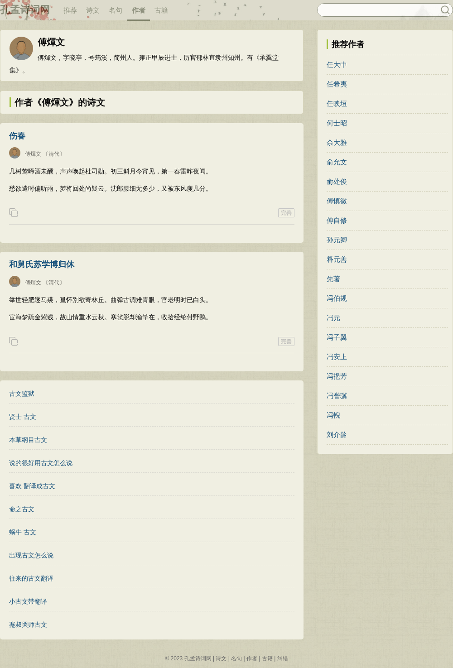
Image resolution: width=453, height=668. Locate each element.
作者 (138, 10)
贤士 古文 (22, 416)
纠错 (282, 658)
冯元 (333, 318)
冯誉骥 (337, 395)
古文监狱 (21, 393)
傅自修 (337, 220)
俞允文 (337, 162)
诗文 (93, 10)
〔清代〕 (54, 154)
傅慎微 (337, 201)
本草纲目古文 (28, 439)
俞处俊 (337, 181)
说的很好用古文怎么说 (40, 462)
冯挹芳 (337, 376)
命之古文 (21, 509)
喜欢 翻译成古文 (32, 486)
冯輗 (333, 415)
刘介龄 (337, 434)
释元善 (337, 259)
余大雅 (337, 142)
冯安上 (337, 356)
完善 (286, 213)
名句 (115, 10)
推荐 (70, 10)
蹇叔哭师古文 (28, 624)
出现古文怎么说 (31, 555)
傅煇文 (33, 154)
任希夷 (337, 84)
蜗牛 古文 (22, 532)
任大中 (337, 64)
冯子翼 (337, 337)
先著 (333, 279)
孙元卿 (337, 240)
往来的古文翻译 (31, 578)
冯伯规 (337, 298)
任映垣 (337, 103)
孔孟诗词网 (25, 9)
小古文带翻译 (28, 601)
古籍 (161, 10)
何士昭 (337, 123)
